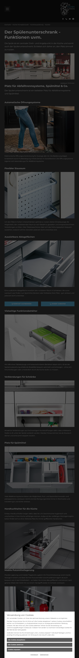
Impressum (34, 654)
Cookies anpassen (14, 649)
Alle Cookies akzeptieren (16, 640)
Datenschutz (44, 654)
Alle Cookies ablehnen (15, 645)
